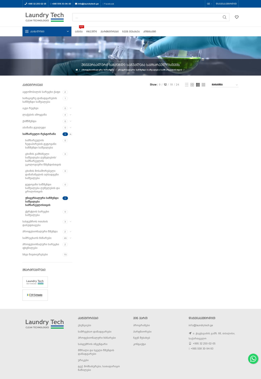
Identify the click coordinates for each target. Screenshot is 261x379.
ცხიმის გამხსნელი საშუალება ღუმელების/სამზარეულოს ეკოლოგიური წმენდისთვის (43, 159)
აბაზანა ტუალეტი (34, 127)
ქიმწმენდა (29, 121)
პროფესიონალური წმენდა (40, 231)
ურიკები (83, 360)
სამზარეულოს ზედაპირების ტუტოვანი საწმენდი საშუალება (40, 144)
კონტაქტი (139, 344)
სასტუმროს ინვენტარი (92, 344)
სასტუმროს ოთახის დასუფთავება (35, 223)
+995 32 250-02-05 (204, 343)
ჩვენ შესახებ (141, 337)
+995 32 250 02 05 (37, 4)
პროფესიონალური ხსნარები (97, 70)
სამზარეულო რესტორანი (39, 134)
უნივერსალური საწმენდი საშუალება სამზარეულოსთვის (150, 70)
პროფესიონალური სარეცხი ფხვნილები (40, 246)
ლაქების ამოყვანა (34, 114)
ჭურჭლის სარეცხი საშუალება (37, 213)
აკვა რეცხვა (30, 108)
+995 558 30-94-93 (61, 4)
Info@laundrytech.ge (88, 4)
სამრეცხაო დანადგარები (94, 331)
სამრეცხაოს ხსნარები (36, 238)
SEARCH (224, 17)
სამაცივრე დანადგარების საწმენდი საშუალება (39, 100)
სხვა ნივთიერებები (35, 254)
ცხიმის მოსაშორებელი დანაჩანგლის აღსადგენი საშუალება (42, 174)
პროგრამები (141, 325)
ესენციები (84, 325)
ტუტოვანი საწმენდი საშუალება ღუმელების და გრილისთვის (42, 188)
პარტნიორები (142, 331)
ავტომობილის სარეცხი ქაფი (41, 91)
